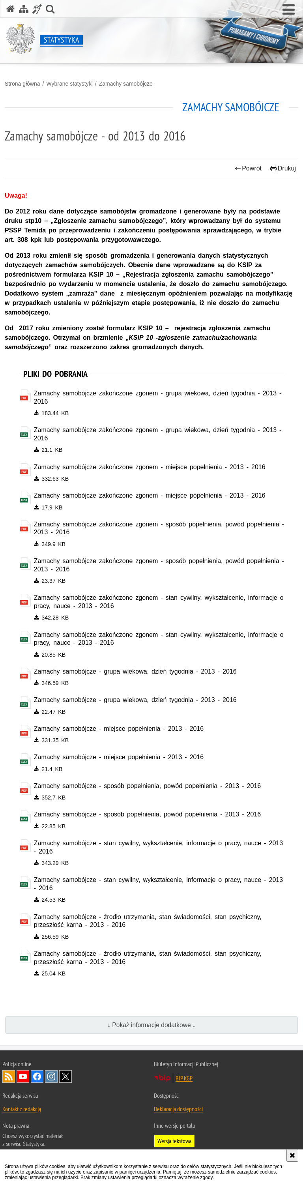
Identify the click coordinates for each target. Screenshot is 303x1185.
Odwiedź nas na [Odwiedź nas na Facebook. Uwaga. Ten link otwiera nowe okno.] (37, 1079)
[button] (288, 10)
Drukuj (283, 168)
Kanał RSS (8, 1079)
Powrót (248, 168)
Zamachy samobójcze (126, 83)
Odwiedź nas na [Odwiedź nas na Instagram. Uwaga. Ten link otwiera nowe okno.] (51, 1079)
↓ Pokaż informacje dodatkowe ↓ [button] (151, 1027)
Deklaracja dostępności (178, 1112)
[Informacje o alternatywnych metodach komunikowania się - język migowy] (37, 9)
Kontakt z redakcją (21, 1112)
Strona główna (22, 83)
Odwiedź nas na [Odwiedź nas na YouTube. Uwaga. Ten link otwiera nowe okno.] (23, 1079)
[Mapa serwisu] (23, 9)
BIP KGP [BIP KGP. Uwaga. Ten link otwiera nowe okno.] (184, 1081)
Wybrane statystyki (69, 83)
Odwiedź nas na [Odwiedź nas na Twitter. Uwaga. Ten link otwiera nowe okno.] (65, 1079)
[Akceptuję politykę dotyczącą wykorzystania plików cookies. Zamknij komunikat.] (292, 1155)
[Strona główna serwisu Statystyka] (10, 9)
